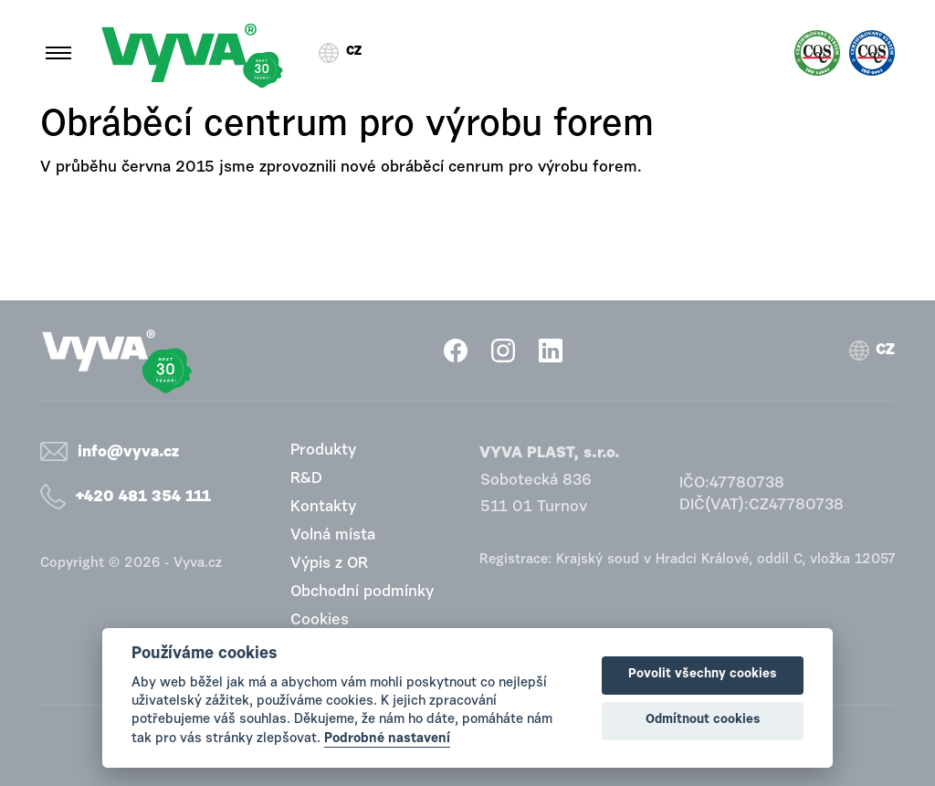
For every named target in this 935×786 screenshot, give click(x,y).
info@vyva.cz (128, 452)
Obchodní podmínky (362, 592)
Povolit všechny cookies (702, 674)
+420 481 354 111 (143, 497)
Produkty (323, 450)
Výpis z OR (329, 563)
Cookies (319, 620)
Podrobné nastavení (387, 739)
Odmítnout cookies (703, 720)
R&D (306, 479)
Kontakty (323, 507)
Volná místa (332, 535)
